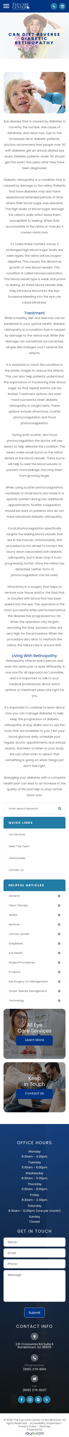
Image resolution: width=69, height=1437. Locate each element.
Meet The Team (19, 846)
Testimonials (17, 858)
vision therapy (18, 905)
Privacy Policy (28, 1426)
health (13, 915)
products (15, 972)
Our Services (17, 834)
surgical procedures (22, 962)
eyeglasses (16, 943)
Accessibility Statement (45, 1423)
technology (16, 1000)
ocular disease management (28, 991)
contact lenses (19, 934)
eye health (16, 953)
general (14, 896)
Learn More (34, 1040)
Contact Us (16, 870)
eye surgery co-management (28, 981)
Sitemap (44, 1426)
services (14, 924)
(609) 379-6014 (34, 1369)
